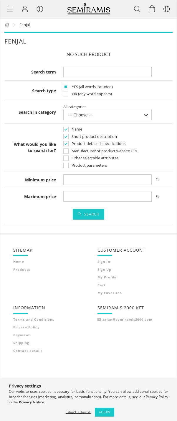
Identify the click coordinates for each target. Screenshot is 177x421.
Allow (104, 412)
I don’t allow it (78, 412)
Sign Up (104, 269)
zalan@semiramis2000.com (127, 319)
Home (18, 261)
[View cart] (152, 8)
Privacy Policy (26, 327)
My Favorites (109, 292)
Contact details (27, 350)
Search (92, 214)
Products (21, 269)
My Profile (107, 277)
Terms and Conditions (33, 319)
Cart (101, 285)
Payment (21, 335)
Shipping (21, 342)
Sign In (103, 261)
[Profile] (25, 8)
